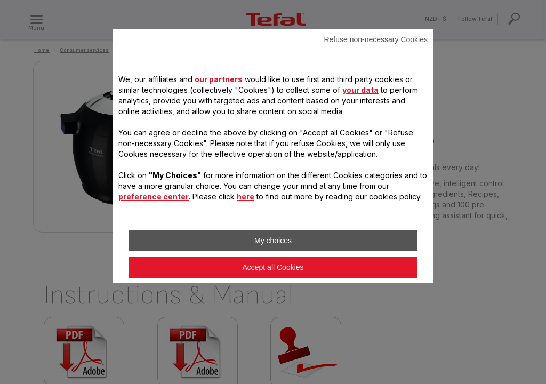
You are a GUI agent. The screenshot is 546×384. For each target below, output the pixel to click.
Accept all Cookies (272, 267)
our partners (219, 79)
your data (360, 89)
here (245, 196)
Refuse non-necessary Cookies (376, 39)
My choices (273, 240)
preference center (153, 196)
